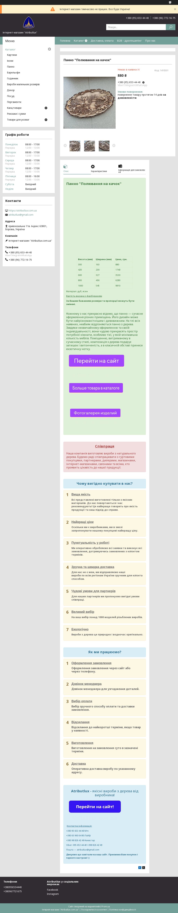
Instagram (53, 894)
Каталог (79, 40)
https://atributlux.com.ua (23, 210)
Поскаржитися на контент (94, 909)
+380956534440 (12, 887)
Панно (10, 66)
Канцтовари (14, 108)
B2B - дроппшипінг (129, 40)
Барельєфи (13, 72)
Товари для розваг (18, 119)
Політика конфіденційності (122, 909)
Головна (65, 40)
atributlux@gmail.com (21, 214)
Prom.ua (106, 906)
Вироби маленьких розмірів (23, 84)
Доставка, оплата (102, 40)
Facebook (52, 889)
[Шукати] (170, 27)
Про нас (150, 40)
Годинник (12, 78)
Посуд (10, 96)
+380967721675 (12, 891)
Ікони (10, 61)
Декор (11, 90)
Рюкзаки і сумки (16, 114)
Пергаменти (14, 102)
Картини (12, 55)
